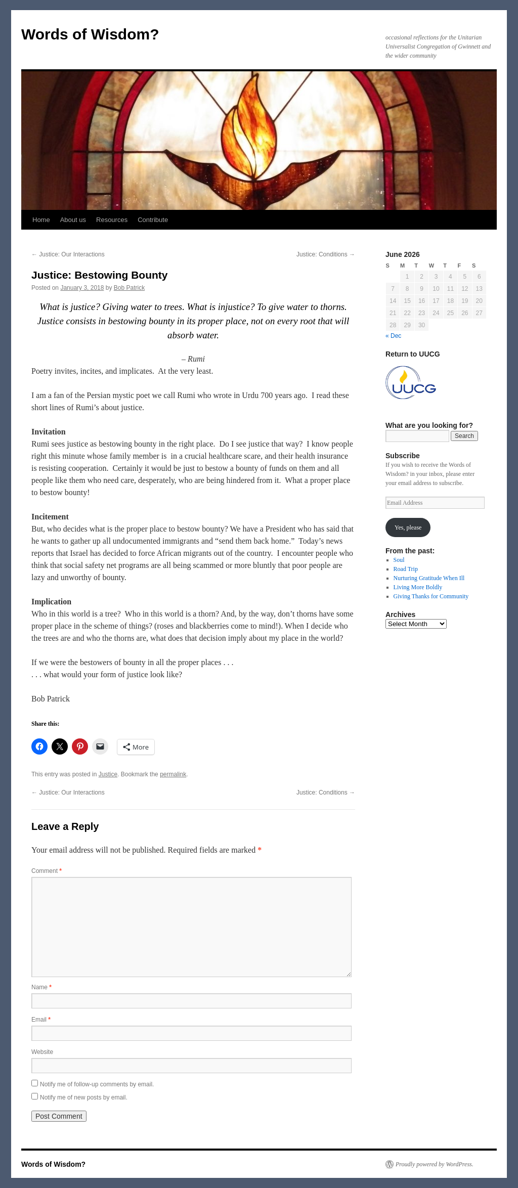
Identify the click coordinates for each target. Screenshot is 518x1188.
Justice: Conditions (325, 254)
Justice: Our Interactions (68, 254)
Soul (399, 559)
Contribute (153, 220)
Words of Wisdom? (90, 34)
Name (41, 987)
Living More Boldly (418, 587)
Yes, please (408, 527)
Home (41, 220)
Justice (108, 774)
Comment (46, 870)
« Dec (393, 335)
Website (42, 1051)
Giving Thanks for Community (431, 596)
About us (73, 220)
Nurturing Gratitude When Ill (429, 578)
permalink (173, 774)
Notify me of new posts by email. (83, 1097)
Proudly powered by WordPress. (434, 1164)
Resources (111, 220)
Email (41, 1019)
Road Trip (406, 569)
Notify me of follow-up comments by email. (97, 1084)
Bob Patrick (129, 287)
